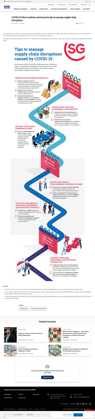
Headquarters (24, 308)
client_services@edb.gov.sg (81, 397)
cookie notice (30, 414)
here (7, 38)
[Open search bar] (90, 5)
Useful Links (22, 397)
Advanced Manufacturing (38, 308)
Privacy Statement (17, 414)
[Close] (92, 414)
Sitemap (43, 409)
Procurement (8, 397)
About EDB (7, 394)
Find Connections (73, 4)
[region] (47, 415)
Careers (21, 394)
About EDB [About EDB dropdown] (87, 9)
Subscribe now (47, 377)
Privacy (31, 409)
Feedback (73, 403)
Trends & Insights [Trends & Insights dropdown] (75, 9)
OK (78, 414)
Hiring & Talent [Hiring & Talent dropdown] (44, 9)
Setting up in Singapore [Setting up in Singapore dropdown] (21, 9)
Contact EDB (83, 4)
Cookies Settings (67, 414)
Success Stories (61, 4)
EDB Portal (36, 394)
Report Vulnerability (9, 409)
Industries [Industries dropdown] (34, 9)
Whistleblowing (22, 409)
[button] (28, 1)
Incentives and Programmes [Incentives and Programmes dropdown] (60, 9)
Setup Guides (51, 4)
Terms (37, 409)
